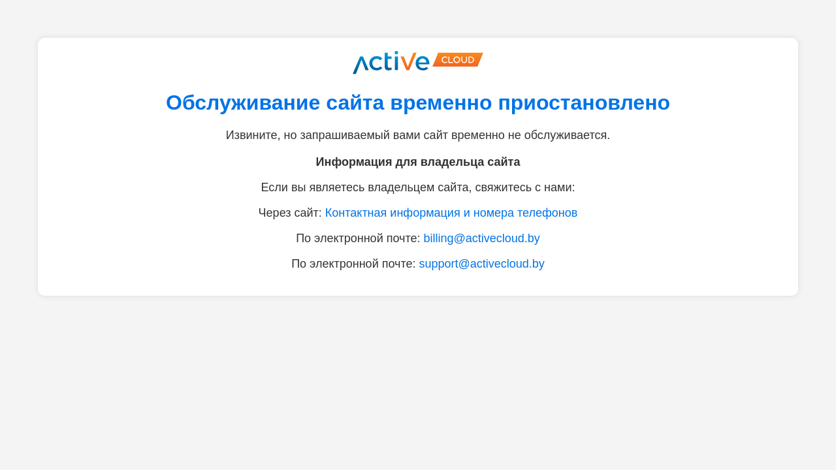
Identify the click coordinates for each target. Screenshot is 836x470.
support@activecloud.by (481, 263)
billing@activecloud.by (481, 238)
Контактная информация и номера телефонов (451, 212)
